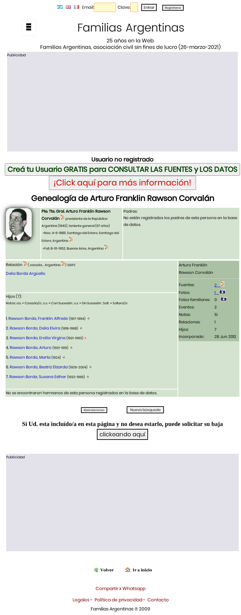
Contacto (158, 600)
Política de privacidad (118, 600)
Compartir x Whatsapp (120, 588)
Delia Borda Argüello (25, 273)
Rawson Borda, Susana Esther (37, 376)
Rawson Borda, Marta (30, 357)
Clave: (124, 7)
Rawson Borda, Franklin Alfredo (38, 318)
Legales (81, 600)
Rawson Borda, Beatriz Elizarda (39, 367)
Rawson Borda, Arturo (31, 347)
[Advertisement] (123, 104)
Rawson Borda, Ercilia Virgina (37, 338)
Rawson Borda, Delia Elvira (35, 328)
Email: (88, 7)
